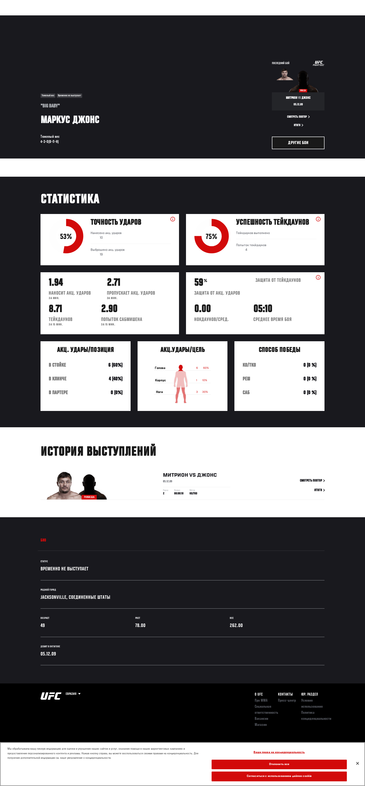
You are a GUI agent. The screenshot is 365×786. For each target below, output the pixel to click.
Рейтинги (57, 18)
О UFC (259, 695)
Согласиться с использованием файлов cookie (279, 776)
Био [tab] (43, 540)
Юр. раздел (309, 695)
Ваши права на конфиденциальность (279, 752)
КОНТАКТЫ (285, 695)
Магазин (314, 18)
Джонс (207, 476)
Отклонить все (279, 764)
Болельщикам (265, 18)
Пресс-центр (287, 701)
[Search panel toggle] (327, 17)
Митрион (175, 476)
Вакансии (261, 719)
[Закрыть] (357, 763)
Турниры (36, 18)
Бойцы (76, 18)
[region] (182, 764)
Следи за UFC (291, 18)
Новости (96, 18)
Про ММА (261, 701)
